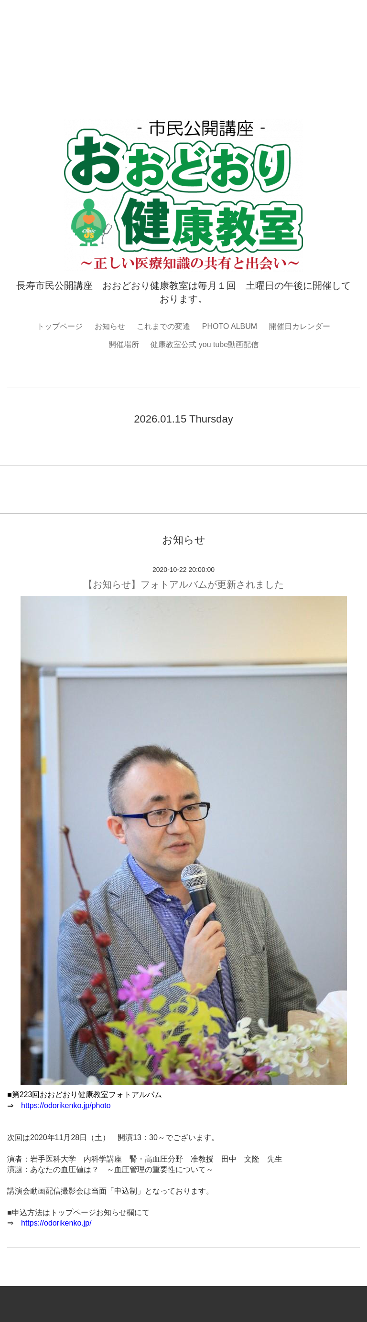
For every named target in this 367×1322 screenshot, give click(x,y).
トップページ (60, 326)
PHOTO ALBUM (229, 326)
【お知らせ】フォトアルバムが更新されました (183, 584)
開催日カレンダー (299, 326)
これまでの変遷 (163, 326)
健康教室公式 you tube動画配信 (205, 344)
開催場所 (123, 344)
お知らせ (110, 326)
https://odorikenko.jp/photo (66, 1105)
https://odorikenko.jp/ (56, 1223)
